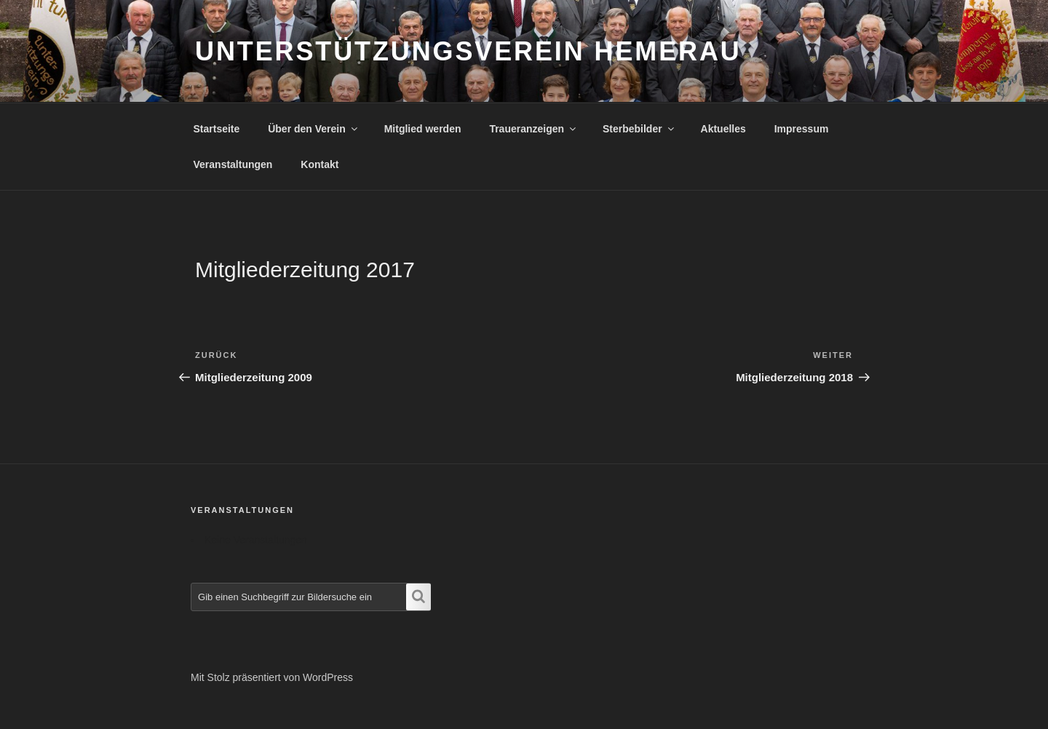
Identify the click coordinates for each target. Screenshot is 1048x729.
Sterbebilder (639, 129)
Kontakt (319, 164)
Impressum (801, 129)
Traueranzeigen (533, 129)
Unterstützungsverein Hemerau (468, 51)
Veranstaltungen (233, 164)
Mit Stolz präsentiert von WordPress (272, 677)
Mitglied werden (422, 129)
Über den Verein (314, 129)
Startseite (217, 129)
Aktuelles (723, 129)
